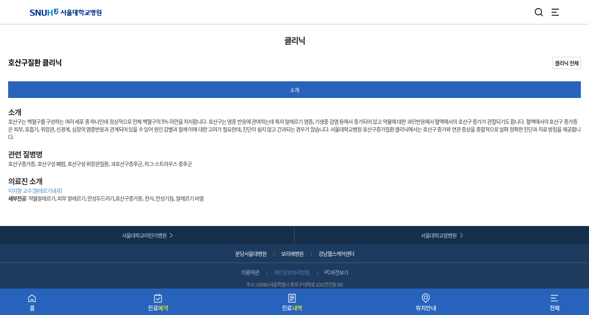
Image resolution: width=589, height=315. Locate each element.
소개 (294, 89)
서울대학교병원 (66, 12)
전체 (555, 304)
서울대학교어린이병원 (144, 235)
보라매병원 (292, 253)
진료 (158, 304)
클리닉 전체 (566, 63)
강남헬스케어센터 (336, 253)
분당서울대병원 (250, 253)
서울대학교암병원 (439, 235)
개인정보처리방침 (292, 272)
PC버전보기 (336, 272)
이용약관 (250, 272)
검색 (539, 12)
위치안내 (426, 304)
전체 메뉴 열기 (555, 12)
